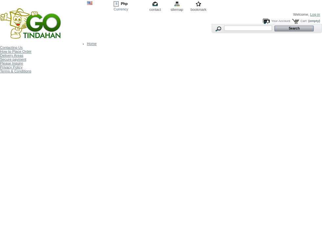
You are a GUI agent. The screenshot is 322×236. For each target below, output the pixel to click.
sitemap (177, 9)
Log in (315, 14)
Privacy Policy (11, 67)
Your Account (280, 21)
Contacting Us (11, 47)
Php (124, 4)
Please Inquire (11, 63)
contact (155, 9)
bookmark (198, 9)
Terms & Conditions (15, 71)
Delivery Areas (11, 55)
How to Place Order (16, 51)
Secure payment (13, 59)
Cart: (303, 21)
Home (92, 44)
